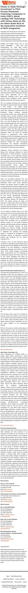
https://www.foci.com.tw (7, 349)
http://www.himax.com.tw (7, 425)
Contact (25, 582)
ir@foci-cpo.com (8, 489)
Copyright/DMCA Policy (7, 582)
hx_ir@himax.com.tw (9, 514)
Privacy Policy (17, 582)
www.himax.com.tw (5, 516)
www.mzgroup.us (5, 540)
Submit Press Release (8, 579)
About (7, 576)
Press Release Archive (16, 576)
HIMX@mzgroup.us (9, 538)
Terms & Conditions (20, 579)
